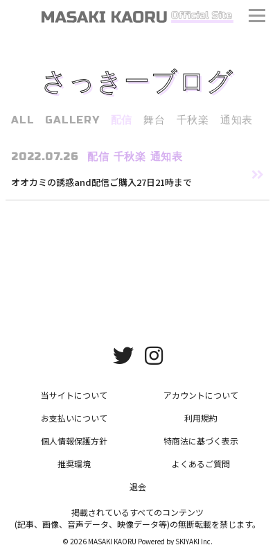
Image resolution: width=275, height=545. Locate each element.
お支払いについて (74, 418)
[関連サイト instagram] (154, 354)
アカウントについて (200, 395)
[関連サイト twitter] (123, 354)
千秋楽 (193, 120)
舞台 (154, 120)
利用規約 (201, 418)
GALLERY (72, 120)
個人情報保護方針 (74, 441)
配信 (122, 120)
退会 (138, 486)
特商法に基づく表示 (200, 441)
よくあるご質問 (201, 463)
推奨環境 (74, 463)
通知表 (236, 120)
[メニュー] (257, 17)
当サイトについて (74, 395)
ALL (22, 120)
